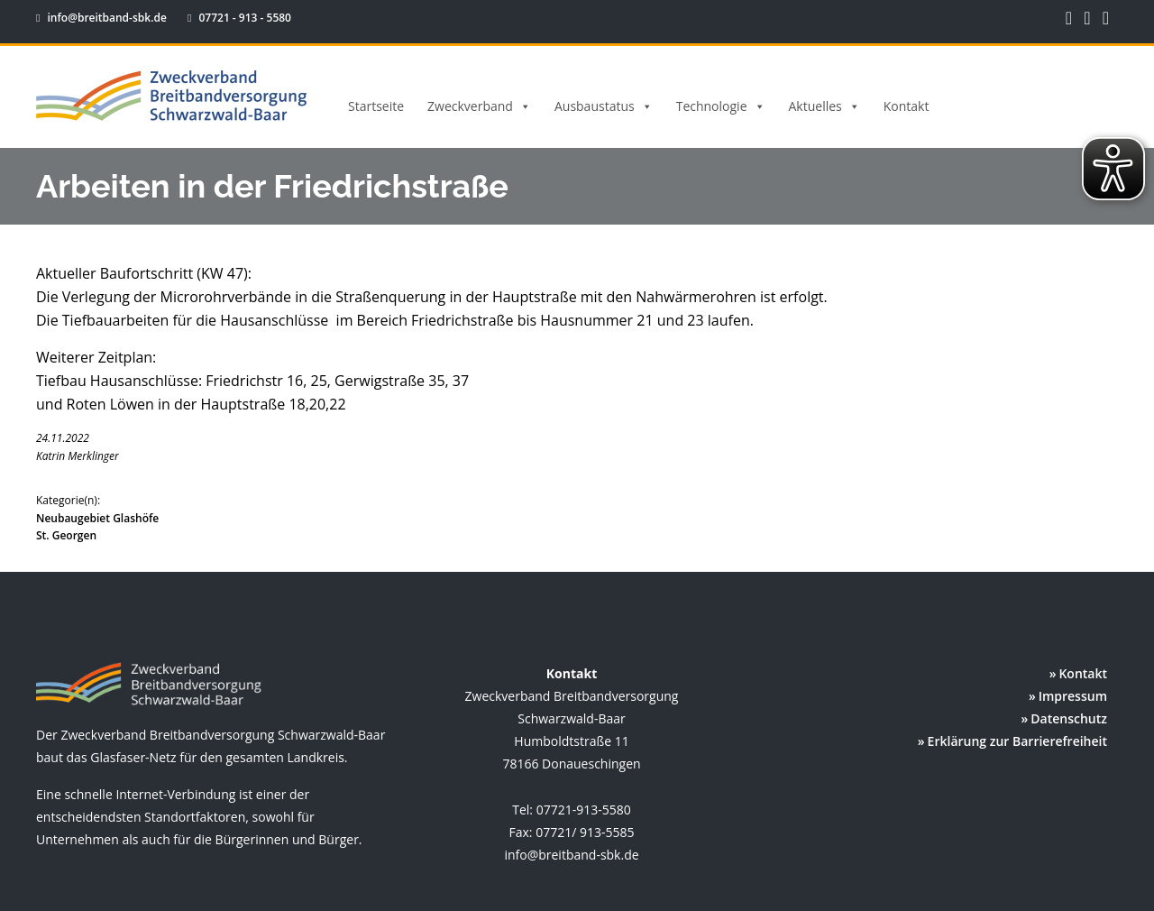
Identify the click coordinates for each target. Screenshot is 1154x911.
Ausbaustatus (603, 106)
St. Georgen (66, 535)
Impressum (1073, 695)
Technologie (720, 106)
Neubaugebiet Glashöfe (97, 518)
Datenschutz (1068, 718)
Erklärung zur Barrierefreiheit (1017, 741)
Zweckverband (479, 106)
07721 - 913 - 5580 (230, 17)
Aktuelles (824, 106)
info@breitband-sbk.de (102, 17)
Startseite (376, 106)
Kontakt (907, 106)
